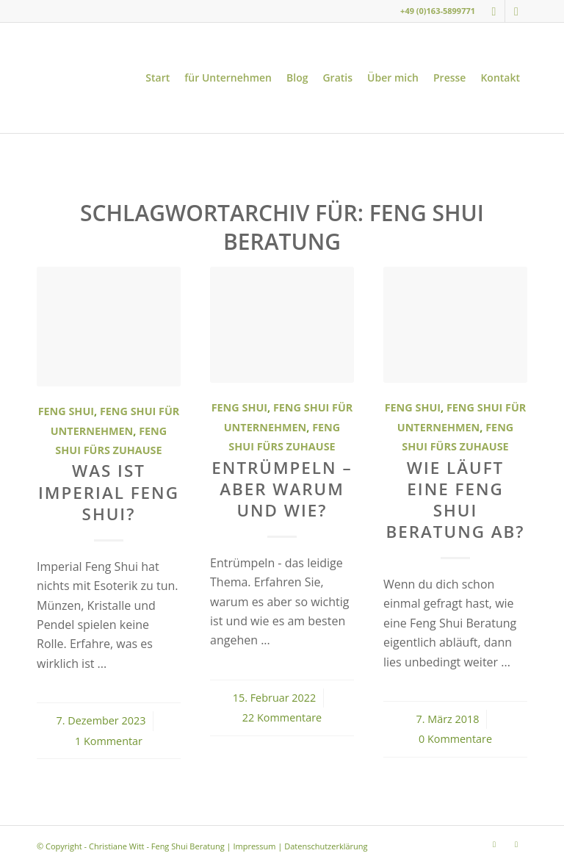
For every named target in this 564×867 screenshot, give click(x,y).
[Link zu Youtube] (516, 11)
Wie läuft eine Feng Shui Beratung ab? (455, 499)
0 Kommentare (455, 739)
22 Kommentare (282, 717)
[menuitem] (157, 78)
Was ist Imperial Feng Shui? (108, 492)
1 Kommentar (108, 741)
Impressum (254, 846)
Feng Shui (66, 411)
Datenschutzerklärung (325, 846)
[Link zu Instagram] (494, 11)
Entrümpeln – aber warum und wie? (282, 489)
